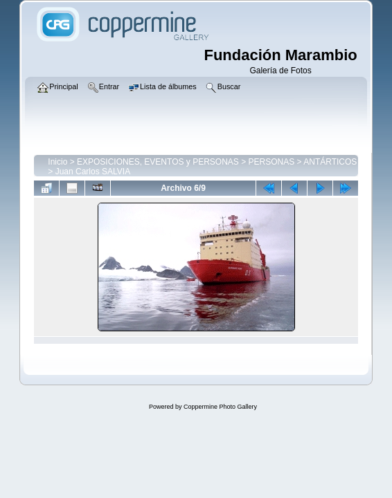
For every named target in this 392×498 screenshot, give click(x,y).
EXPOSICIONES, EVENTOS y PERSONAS (158, 162)
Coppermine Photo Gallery (220, 406)
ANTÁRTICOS (330, 162)
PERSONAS (272, 162)
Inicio (57, 162)
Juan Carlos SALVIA (93, 171)
